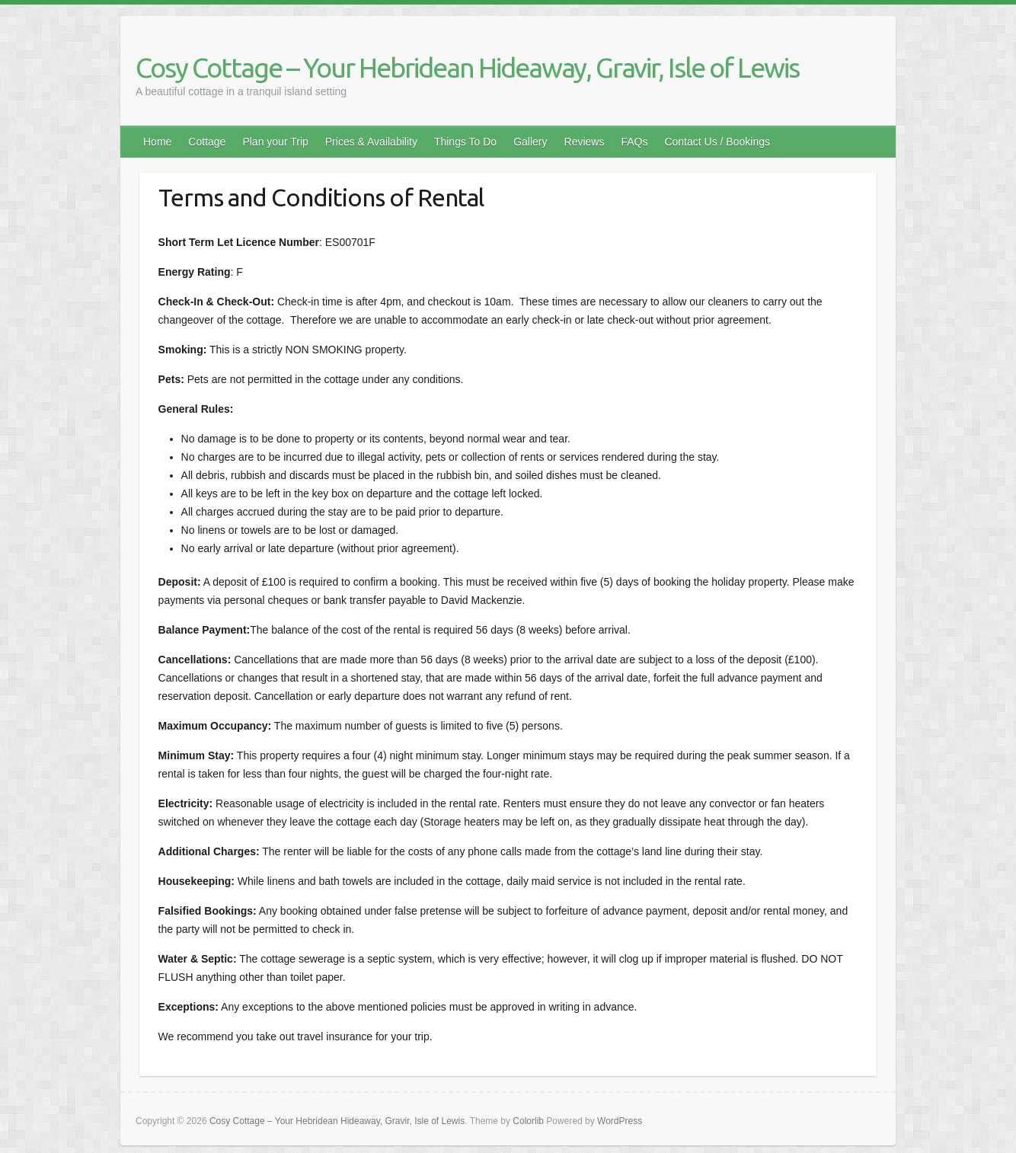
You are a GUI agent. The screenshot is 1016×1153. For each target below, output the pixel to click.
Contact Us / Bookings (717, 142)
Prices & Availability (371, 142)
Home (157, 142)
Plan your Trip (275, 142)
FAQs (634, 142)
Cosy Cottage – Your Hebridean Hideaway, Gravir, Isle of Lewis (467, 67)
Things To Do (465, 142)
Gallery (530, 142)
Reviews (584, 142)
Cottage (206, 142)
